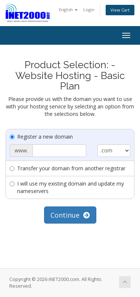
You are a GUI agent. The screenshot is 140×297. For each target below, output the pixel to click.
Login (88, 9)
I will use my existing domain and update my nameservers (67, 187)
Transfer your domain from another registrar (67, 168)
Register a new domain (41, 136)
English (68, 9)
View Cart (120, 10)
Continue (70, 215)
